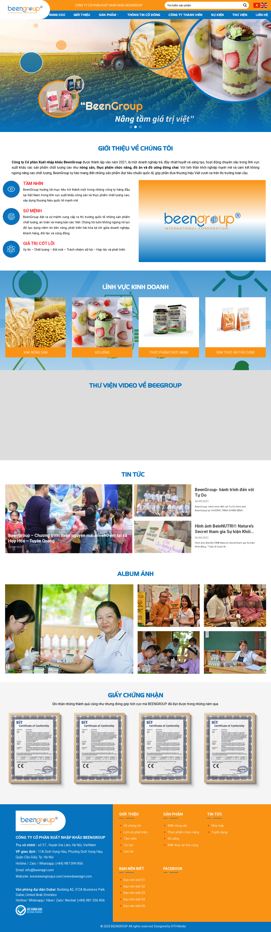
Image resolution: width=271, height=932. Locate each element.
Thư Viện (239, 15)
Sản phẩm (109, 15)
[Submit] (245, 5)
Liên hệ (262, 15)
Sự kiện (217, 15)
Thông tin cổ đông (143, 15)
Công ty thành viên (185, 15)
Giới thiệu (82, 15)
